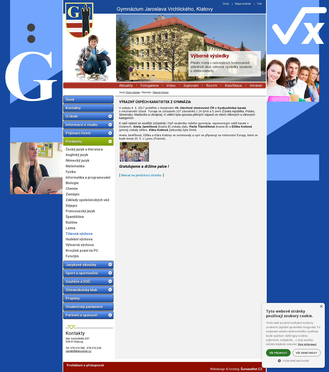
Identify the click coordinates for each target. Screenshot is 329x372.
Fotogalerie (150, 85)
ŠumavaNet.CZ (251, 369)
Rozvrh (211, 85)
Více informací (307, 344)
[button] (293, 360)
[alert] (293, 335)
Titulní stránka (133, 92)
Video (171, 85)
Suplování (190, 85)
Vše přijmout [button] (278, 352)
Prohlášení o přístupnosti (85, 365)
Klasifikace (233, 85)
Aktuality (126, 85)
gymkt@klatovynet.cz (78, 351)
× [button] (321, 306)
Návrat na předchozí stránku (141, 239)
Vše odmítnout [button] (306, 352)
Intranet (256, 85)
